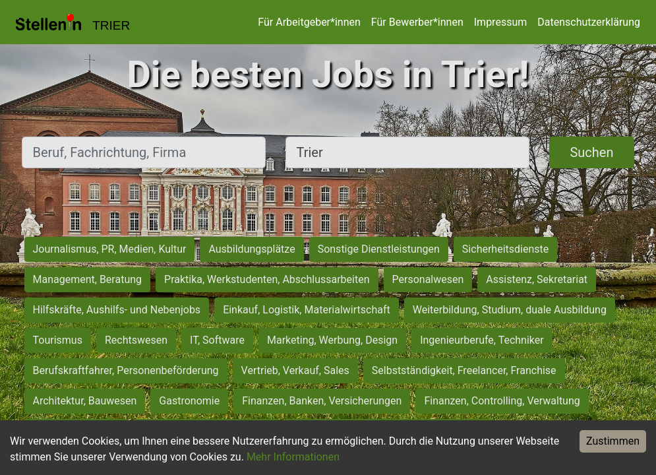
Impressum (500, 22)
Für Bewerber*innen (417, 22)
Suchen (591, 152)
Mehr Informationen (293, 457)
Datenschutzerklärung (588, 22)
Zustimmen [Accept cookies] (613, 441)
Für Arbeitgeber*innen (309, 22)
